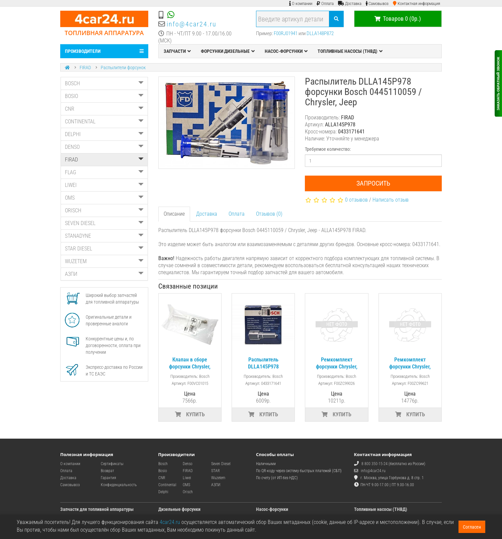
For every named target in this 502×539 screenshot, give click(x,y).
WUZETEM (104, 261)
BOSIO (104, 96)
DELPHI (104, 134)
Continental (167, 484)
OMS (104, 198)
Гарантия (108, 477)
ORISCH (104, 210)
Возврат (107, 470)
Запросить (373, 183)
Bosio (162, 470)
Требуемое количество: (328, 149)
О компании (70, 463)
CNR (104, 109)
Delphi (163, 492)
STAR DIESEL (104, 248)
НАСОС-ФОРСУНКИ (286, 51)
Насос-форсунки (272, 509)
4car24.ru (170, 522)
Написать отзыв (390, 200)
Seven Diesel (221, 463)
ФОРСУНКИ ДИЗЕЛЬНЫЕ (228, 51)
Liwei (187, 477)
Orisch (188, 492)
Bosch (163, 463)
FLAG (104, 172)
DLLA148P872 (320, 33)
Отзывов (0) (269, 214)
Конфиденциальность (119, 484)
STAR (215, 470)
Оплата (237, 214)
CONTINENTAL (104, 121)
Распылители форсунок (123, 67)
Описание (174, 214)
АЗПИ (104, 274)
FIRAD (85, 67)
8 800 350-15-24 (374, 463)
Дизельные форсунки (179, 509)
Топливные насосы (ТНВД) (380, 509)
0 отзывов (356, 200)
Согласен (472, 527)
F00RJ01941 (286, 33)
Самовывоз (70, 484)
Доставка (206, 214)
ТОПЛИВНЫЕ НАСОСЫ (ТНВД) (350, 51)
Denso (187, 463)
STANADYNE (104, 236)
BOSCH (104, 83)
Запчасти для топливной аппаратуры (97, 509)
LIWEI (104, 185)
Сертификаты (112, 463)
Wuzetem (218, 477)
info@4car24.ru (192, 24)
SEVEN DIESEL (104, 223)
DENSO (104, 147)
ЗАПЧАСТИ (177, 51)
